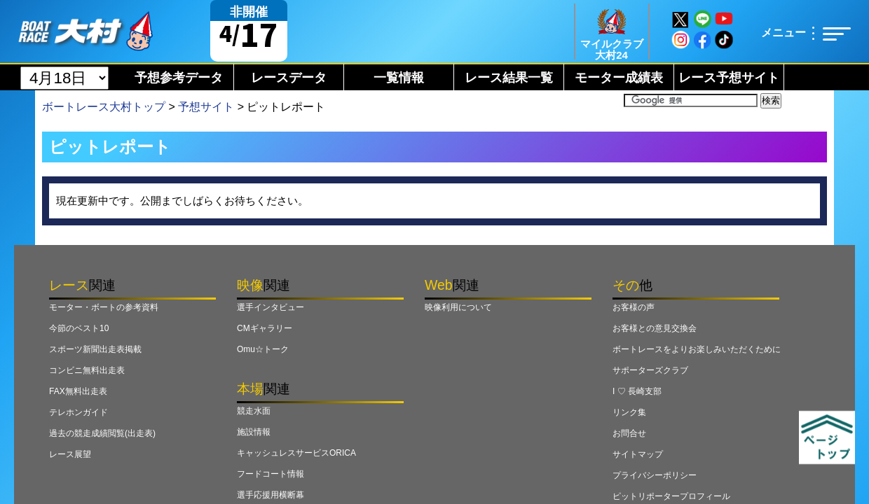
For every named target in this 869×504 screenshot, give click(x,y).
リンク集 (629, 412)
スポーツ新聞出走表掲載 (95, 349)
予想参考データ (179, 78)
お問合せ (629, 433)
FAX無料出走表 (78, 391)
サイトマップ (638, 454)
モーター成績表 (619, 78)
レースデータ (289, 78)
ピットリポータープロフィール (671, 496)
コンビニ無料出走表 (87, 370)
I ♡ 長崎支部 (637, 391)
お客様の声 (634, 307)
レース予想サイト (728, 78)
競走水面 (254, 411)
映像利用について (458, 307)
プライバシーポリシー (655, 475)
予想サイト (206, 107)
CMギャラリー (264, 328)
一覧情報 (399, 78)
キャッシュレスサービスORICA (296, 453)
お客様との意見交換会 (655, 328)
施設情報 (254, 432)
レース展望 (70, 454)
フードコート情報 (270, 474)
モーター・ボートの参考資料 (103, 307)
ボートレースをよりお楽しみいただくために (697, 349)
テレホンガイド (78, 412)
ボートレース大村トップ (103, 107)
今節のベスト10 (79, 328)
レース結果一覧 (509, 78)
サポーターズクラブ (650, 370)
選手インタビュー (270, 307)
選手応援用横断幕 (270, 495)
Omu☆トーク (263, 349)
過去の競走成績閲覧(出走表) (102, 433)
